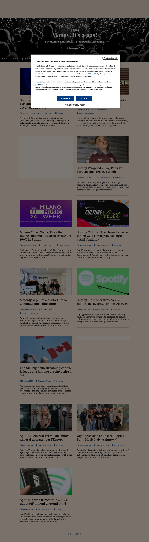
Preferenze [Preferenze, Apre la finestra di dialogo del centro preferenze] (65, 98)
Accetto (83, 98)
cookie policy (93, 74)
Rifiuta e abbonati (110, 58)
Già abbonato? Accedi (75, 105)
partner (38, 85)
